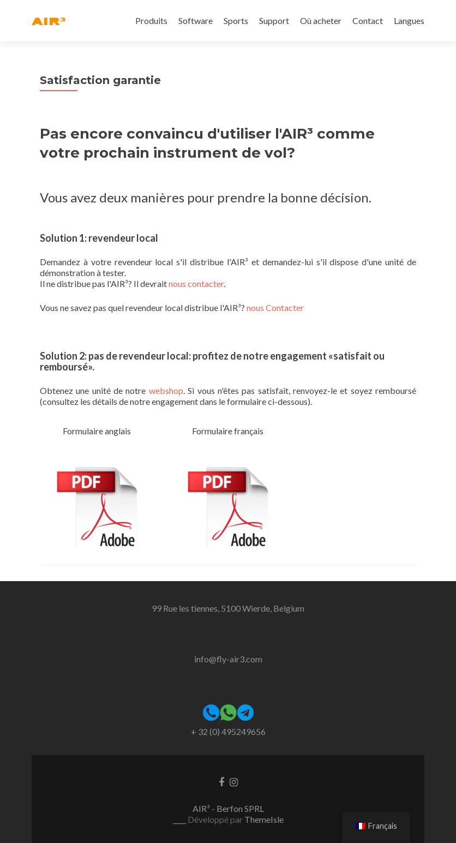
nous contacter (196, 283)
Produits (151, 20)
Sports (236, 20)
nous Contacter (275, 307)
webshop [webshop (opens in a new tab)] (166, 390)
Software (195, 20)
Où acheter (320, 20)
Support (274, 20)
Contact (367, 20)
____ (180, 819)
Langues (409, 20)
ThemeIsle (264, 819)
